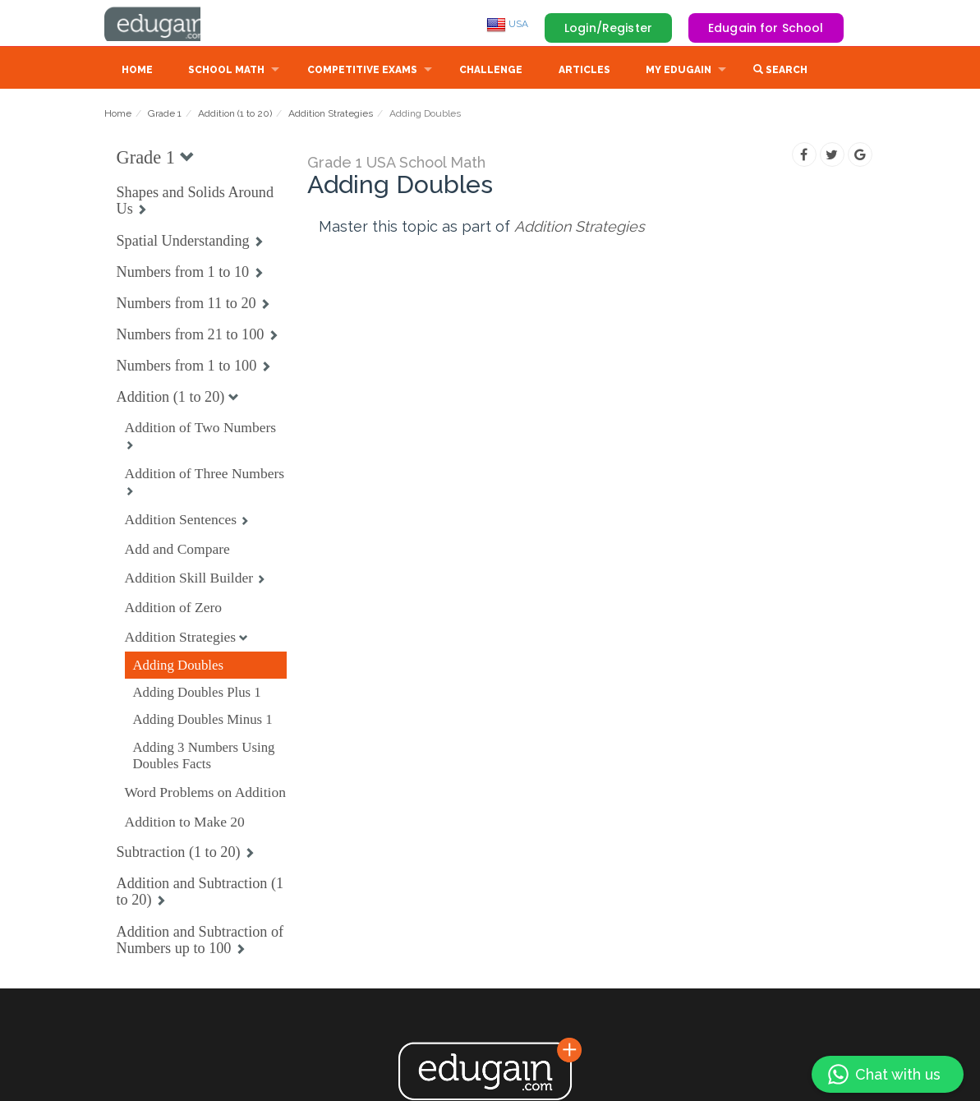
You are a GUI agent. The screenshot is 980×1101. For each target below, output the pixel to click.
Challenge (490, 71)
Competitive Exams (362, 71)
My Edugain (678, 71)
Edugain (166, 23)
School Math (226, 71)
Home (137, 71)
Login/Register (608, 28)
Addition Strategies (330, 115)
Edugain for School (766, 28)
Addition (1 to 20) (235, 115)
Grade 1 (165, 115)
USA (507, 24)
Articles (584, 71)
